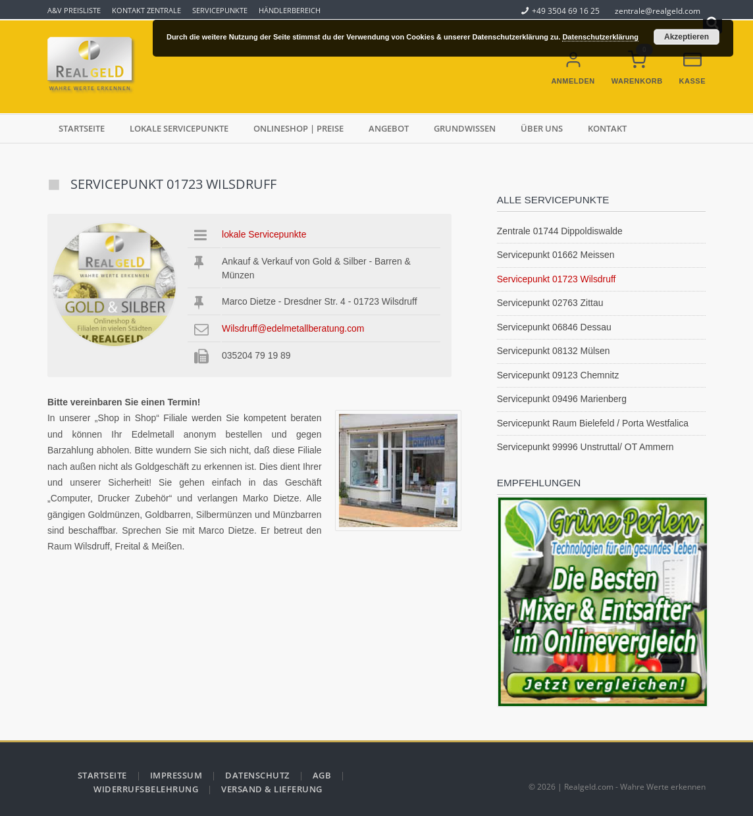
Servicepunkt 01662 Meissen (556, 254)
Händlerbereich (290, 10)
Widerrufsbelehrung (145, 789)
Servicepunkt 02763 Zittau (550, 302)
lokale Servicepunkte (179, 128)
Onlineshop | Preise (298, 128)
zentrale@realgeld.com (657, 10)
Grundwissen (465, 128)
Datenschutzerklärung (600, 37)
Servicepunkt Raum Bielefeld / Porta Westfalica (592, 423)
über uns (542, 128)
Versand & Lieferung (272, 789)
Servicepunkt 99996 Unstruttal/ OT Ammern (585, 447)
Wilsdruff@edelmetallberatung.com (293, 328)
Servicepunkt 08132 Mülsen (553, 350)
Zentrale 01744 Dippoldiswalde (560, 231)
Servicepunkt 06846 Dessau (554, 327)
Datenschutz (257, 775)
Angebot (389, 128)
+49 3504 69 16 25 (560, 10)
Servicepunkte (219, 10)
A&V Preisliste (74, 10)
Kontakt (607, 128)
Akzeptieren (686, 36)
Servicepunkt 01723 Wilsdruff (556, 279)
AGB (322, 775)
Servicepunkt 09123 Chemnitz (558, 375)
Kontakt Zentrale (146, 10)
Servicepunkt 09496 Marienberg (562, 399)
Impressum (176, 775)
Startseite (82, 128)
